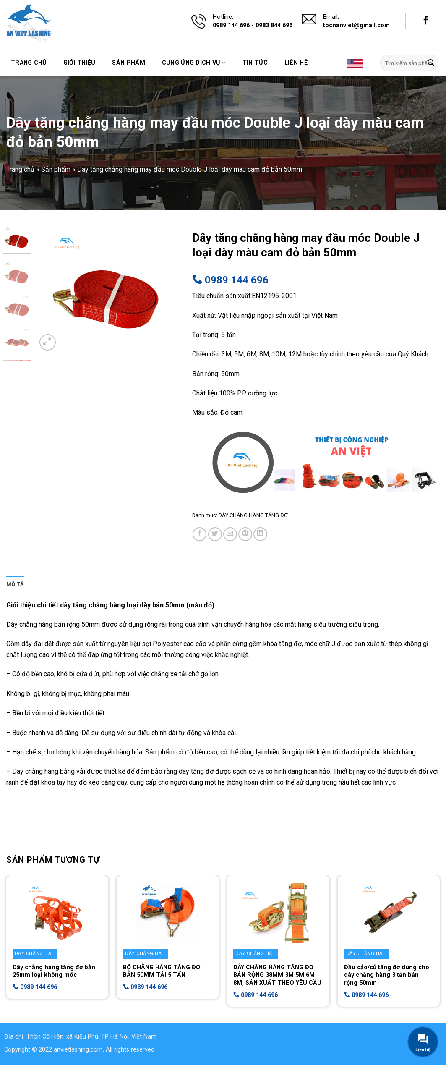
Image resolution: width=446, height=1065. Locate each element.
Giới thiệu (79, 62)
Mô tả (15, 584)
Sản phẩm (128, 62)
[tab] (15, 584)
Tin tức (255, 62)
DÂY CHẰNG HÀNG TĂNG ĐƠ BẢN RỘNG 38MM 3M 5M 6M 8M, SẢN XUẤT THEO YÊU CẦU (277, 975)
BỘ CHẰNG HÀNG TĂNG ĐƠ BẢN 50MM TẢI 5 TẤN (161, 971)
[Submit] (431, 63)
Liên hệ (296, 62)
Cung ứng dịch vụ (194, 63)
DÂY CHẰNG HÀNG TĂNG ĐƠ (253, 515)
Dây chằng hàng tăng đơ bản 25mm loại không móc (54, 971)
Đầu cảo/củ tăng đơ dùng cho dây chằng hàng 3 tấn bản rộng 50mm (386, 975)
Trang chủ (29, 62)
